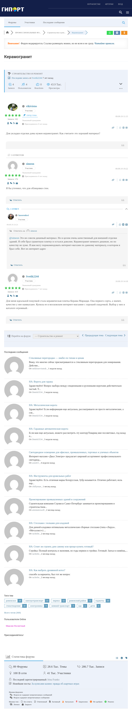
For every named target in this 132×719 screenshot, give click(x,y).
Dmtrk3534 (37, 392)
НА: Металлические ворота (43, 405)
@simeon (14, 238)
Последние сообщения (54, 22)
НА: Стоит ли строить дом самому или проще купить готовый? (61, 546)
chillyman (36, 486)
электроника (36, 606)
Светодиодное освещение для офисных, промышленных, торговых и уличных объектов (73, 452)
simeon (30, 163)
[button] (121, 12)
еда (79, 606)
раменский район (77, 601)
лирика (56, 601)
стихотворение (13, 606)
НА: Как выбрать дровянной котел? (47, 570)
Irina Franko (53, 679)
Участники (29, 22)
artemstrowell (38, 510)
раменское (11, 601)
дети (92, 606)
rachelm (35, 533)
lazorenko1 (24, 215)
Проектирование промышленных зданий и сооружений (57, 499)
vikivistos (31, 106)
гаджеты (100, 601)
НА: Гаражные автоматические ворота (48, 429)
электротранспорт (34, 601)
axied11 (35, 463)
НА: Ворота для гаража (41, 381)
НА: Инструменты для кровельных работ (50, 476)
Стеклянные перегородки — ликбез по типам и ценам (56, 358)
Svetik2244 (37, 78)
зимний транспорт (60, 606)
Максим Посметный (15, 626)
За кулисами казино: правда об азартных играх (55, 683)
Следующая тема (115, 335)
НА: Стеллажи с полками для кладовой (49, 523)
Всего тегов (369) (12, 612)
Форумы (12, 22)
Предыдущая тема (92, 335)
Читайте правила (104, 43)
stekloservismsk (39, 368)
